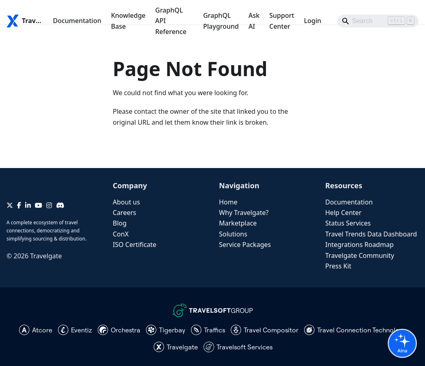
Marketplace (238, 223)
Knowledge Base (128, 20)
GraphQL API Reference (171, 21)
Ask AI (254, 20)
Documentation (77, 20)
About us (126, 202)
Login (312, 20)
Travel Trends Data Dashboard (371, 234)
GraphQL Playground (221, 20)
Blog (120, 223)
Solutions (233, 234)
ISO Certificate (135, 244)
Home (228, 202)
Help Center (343, 212)
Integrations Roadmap (359, 244)
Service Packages (245, 244)
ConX (121, 234)
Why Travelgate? (243, 212)
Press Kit (338, 266)
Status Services (348, 223)
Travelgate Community (359, 255)
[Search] (378, 21)
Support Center (281, 20)
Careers (124, 212)
